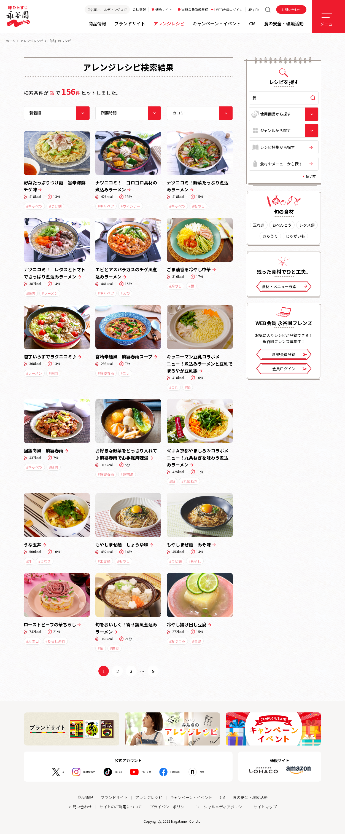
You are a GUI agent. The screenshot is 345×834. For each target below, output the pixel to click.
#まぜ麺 (104, 561)
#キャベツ (34, 206)
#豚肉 (53, 373)
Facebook (183, 772)
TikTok (113, 772)
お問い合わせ (291, 9)
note (216, 772)
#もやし (198, 206)
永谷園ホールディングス (107, 9)
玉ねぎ (259, 225)
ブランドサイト (114, 797)
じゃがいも (295, 236)
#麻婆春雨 (106, 373)
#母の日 (32, 641)
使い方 (311, 176)
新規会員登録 (289, 355)
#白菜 (114, 648)
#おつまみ (177, 641)
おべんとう (282, 225)
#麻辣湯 (127, 474)
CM (222, 797)
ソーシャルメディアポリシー (221, 806)
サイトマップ (265, 806)
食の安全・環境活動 (250, 797)
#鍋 (187, 387)
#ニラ (125, 373)
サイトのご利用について (120, 806)
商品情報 (85, 797)
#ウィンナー (131, 206)
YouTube (147, 772)
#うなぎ (44, 561)
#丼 (29, 561)
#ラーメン (50, 293)
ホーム (10, 40)
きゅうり (270, 236)
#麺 (191, 286)
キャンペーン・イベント (191, 797)
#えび (125, 293)
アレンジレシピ (31, 40)
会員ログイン (289, 369)
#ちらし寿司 (55, 641)
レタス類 (307, 225)
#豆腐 (196, 641)
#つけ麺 (55, 206)
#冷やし (175, 286)
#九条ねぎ (189, 481)
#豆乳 (173, 387)
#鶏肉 (30, 293)
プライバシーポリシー (169, 806)
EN (257, 9)
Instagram (78, 772)
